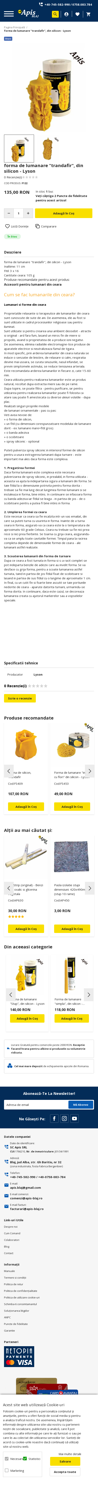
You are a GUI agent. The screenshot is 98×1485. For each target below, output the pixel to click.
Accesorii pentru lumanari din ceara (33, 284)
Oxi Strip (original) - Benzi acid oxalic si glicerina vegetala (25, 889)
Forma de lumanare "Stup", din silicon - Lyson (27, 1001)
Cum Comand (12, 1233)
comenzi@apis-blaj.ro (26, 1198)
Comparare (49, 226)
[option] (49, 87)
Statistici (33, 1459)
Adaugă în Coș (27, 1018)
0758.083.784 (82, 4)
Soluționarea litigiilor (16, 1310)
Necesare (14, 1459)
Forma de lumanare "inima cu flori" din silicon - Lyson (72, 774)
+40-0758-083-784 (51, 1177)
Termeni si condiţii (15, 1277)
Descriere (12, 252)
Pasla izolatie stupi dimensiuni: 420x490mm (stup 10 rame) (71, 889)
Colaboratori (11, 1240)
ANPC (7, 1317)
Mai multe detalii (70, 1454)
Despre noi (11, 1226)
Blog (6, 1246)
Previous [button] (9, 771)
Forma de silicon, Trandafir (19, 774)
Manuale (9, 1271)
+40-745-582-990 (57, 4)
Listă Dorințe (20, 226)
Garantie (9, 1330)
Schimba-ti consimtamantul (20, 1304)
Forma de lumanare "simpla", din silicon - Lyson (69, 1002)
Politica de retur (13, 1284)
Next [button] (90, 771)
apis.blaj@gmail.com (25, 1188)
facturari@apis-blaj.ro (27, 1209)
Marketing (14, 1471)
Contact (8, 1253)
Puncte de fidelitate (16, 1324)
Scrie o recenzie (20, 698)
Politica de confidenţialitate (20, 1291)
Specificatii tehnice (21, 663)
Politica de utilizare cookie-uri (22, 1297)
